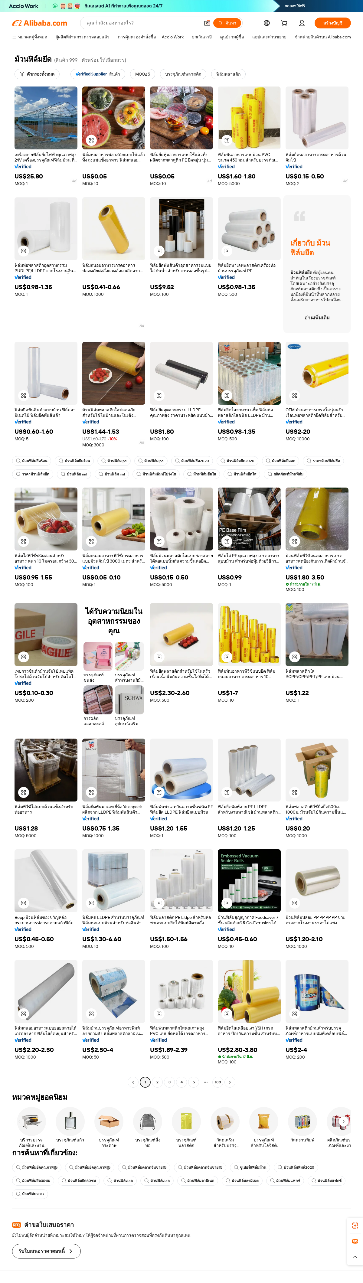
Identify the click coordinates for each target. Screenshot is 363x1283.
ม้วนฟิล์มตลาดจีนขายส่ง (144, 1167)
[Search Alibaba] (143, 23)
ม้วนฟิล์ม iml (74, 474)
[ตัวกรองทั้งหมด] (37, 74)
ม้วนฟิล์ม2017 (30, 1194)
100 (218, 1082)
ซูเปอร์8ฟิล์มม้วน (250, 1167)
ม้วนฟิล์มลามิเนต (197, 1180)
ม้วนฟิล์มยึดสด (280, 461)
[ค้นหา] (227, 23)
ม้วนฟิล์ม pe (114, 461)
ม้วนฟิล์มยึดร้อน (31, 461)
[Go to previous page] (133, 1082)
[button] (207, 23)
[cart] (285, 23)
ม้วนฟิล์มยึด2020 (192, 461)
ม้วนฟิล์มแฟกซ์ (285, 1180)
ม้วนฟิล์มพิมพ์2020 (296, 1167)
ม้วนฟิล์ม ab (120, 1180)
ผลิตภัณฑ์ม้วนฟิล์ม (285, 474)
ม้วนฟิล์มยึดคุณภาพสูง (36, 1167)
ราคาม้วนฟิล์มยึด (323, 461)
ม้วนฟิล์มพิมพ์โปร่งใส (156, 474)
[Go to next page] (229, 1082)
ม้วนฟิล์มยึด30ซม (33, 1180)
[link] (355, 1225)
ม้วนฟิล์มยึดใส (201, 474)
